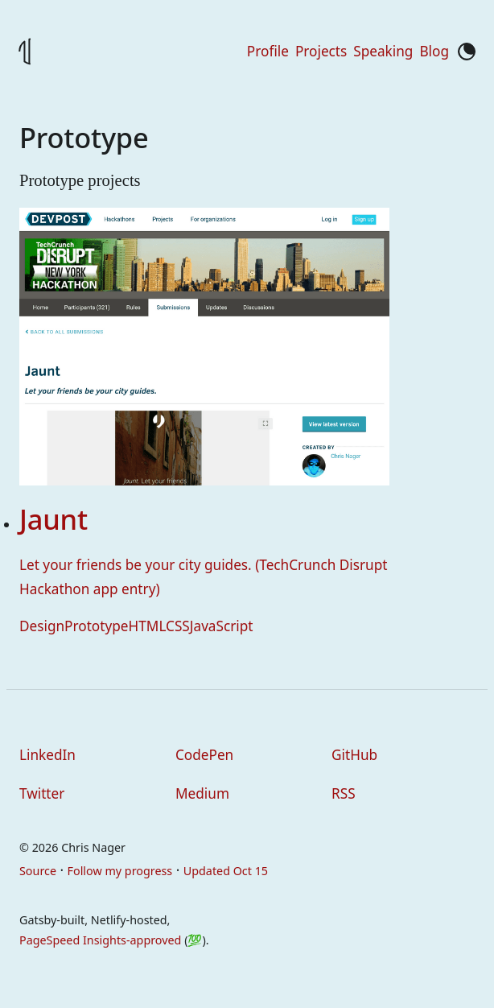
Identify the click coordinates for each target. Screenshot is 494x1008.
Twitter (41, 793)
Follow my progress (120, 870)
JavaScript (221, 626)
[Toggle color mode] (466, 51)
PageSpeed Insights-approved (100, 940)
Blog (434, 51)
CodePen (204, 755)
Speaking (383, 51)
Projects (321, 51)
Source (37, 870)
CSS (178, 626)
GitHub (354, 755)
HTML (148, 626)
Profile (268, 51)
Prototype (96, 626)
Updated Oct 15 (225, 870)
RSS (343, 793)
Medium (202, 793)
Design (41, 626)
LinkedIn (47, 755)
